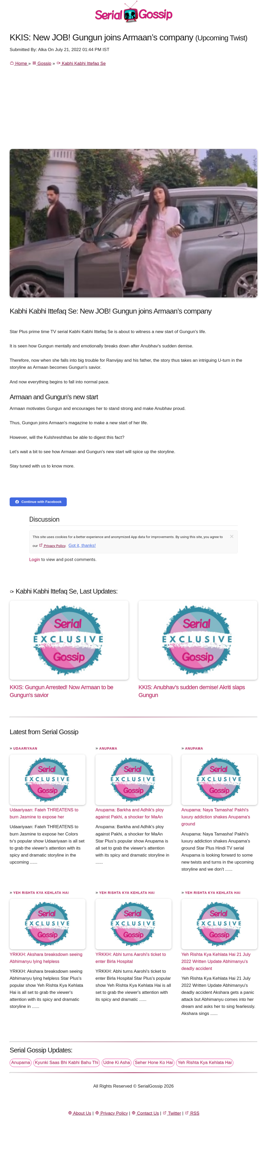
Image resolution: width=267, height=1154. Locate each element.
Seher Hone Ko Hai (154, 1062)
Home (19, 63)
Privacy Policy (52, 546)
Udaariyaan (25, 748)
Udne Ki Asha (116, 1062)
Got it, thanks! (82, 545)
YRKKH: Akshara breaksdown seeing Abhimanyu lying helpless (46, 958)
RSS (192, 1113)
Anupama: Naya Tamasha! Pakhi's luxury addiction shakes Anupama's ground (215, 816)
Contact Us (145, 1113)
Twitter (171, 1113)
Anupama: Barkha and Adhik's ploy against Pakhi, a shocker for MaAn (129, 813)
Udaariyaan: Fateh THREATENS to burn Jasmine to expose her (44, 813)
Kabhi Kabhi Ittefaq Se (81, 63)
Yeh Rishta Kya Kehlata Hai (41, 893)
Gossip (41, 63)
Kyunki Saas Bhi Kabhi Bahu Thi (66, 1062)
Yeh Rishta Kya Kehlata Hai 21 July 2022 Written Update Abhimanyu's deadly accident (216, 961)
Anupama (108, 748)
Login (34, 559)
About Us (79, 1113)
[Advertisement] (133, 109)
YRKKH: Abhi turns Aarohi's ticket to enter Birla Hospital (130, 958)
